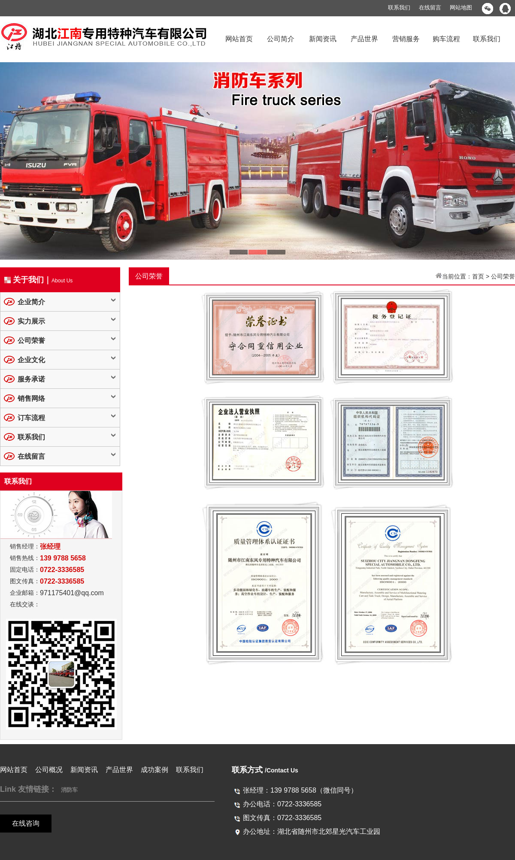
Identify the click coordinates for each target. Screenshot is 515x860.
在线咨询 (25, 823)
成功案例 (154, 769)
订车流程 (31, 417)
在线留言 (430, 7)
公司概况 (49, 769)
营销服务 (406, 38)
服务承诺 (31, 379)
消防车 (69, 790)
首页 (478, 276)
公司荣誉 (31, 340)
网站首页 (239, 38)
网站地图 (461, 7)
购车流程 (446, 38)
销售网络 (31, 398)
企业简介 (31, 302)
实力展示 (31, 321)
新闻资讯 (322, 38)
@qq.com (89, 593)
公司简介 (280, 38)
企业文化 (31, 359)
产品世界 (364, 38)
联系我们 (399, 7)
